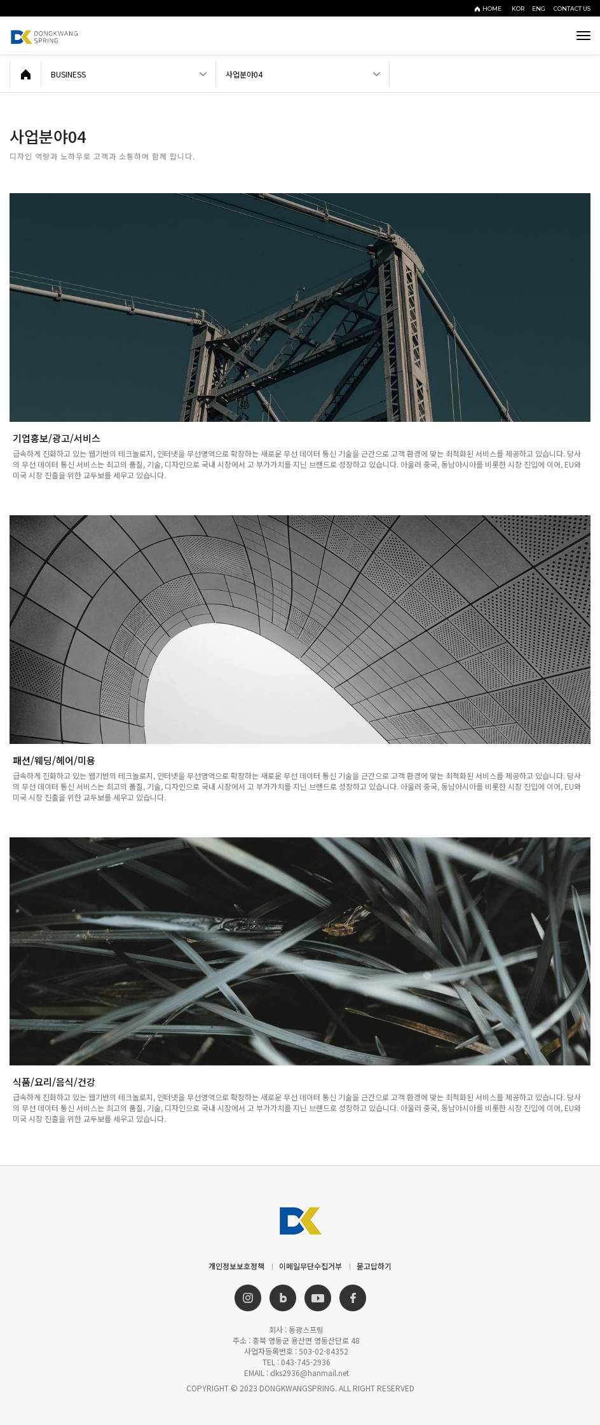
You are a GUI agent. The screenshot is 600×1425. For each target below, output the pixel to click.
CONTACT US (572, 8)
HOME (491, 8)
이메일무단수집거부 (310, 1265)
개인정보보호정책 (236, 1265)
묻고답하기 (374, 1265)
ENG (541, 8)
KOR (520, 8)
